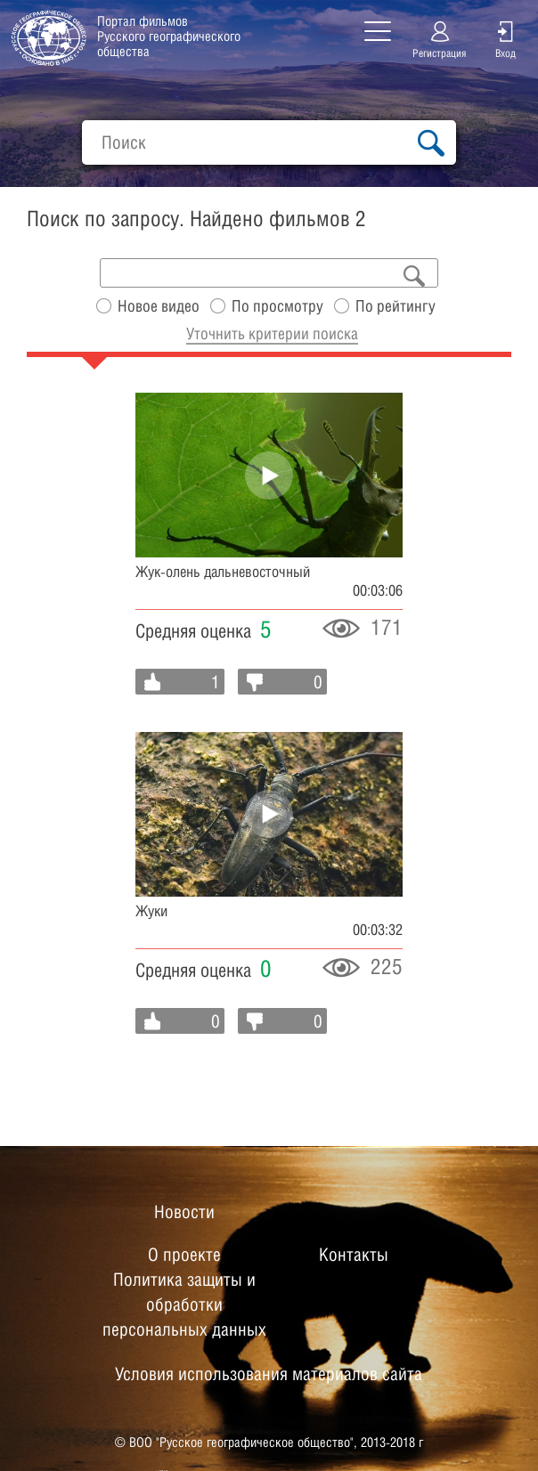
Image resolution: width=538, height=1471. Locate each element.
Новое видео (159, 306)
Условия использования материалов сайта (268, 1374)
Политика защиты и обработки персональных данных (184, 1304)
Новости (184, 1212)
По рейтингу (395, 306)
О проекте (184, 1254)
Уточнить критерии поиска (272, 333)
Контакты (353, 1254)
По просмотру (277, 306)
